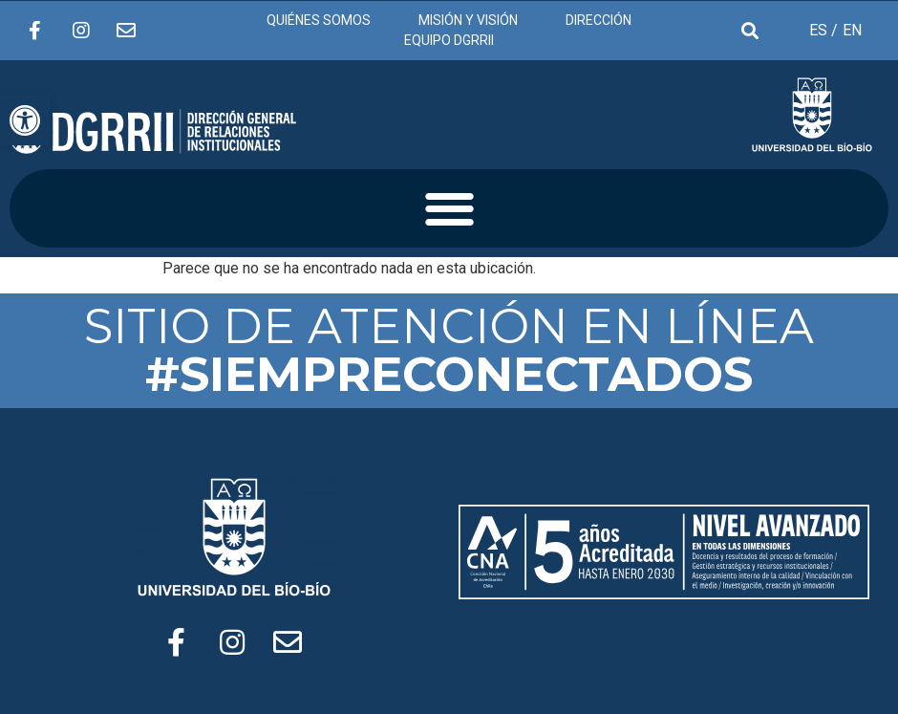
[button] (449, 209)
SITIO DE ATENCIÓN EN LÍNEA (449, 350)
